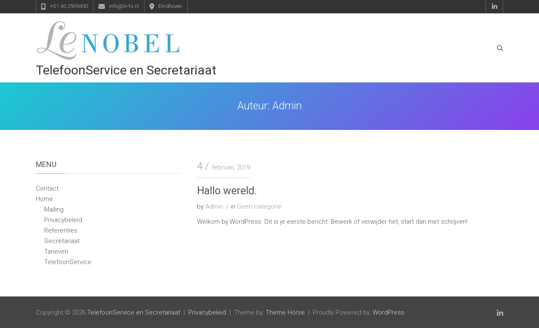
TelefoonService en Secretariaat (126, 70)
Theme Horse (285, 312)
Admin (214, 206)
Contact (47, 188)
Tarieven (56, 251)
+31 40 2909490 (69, 6)
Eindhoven (170, 6)
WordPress (388, 312)
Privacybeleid (63, 220)
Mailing (54, 209)
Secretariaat (62, 241)
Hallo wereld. (227, 191)
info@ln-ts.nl (124, 6)
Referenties (60, 230)
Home (44, 199)
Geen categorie (259, 206)
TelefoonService (67, 262)
